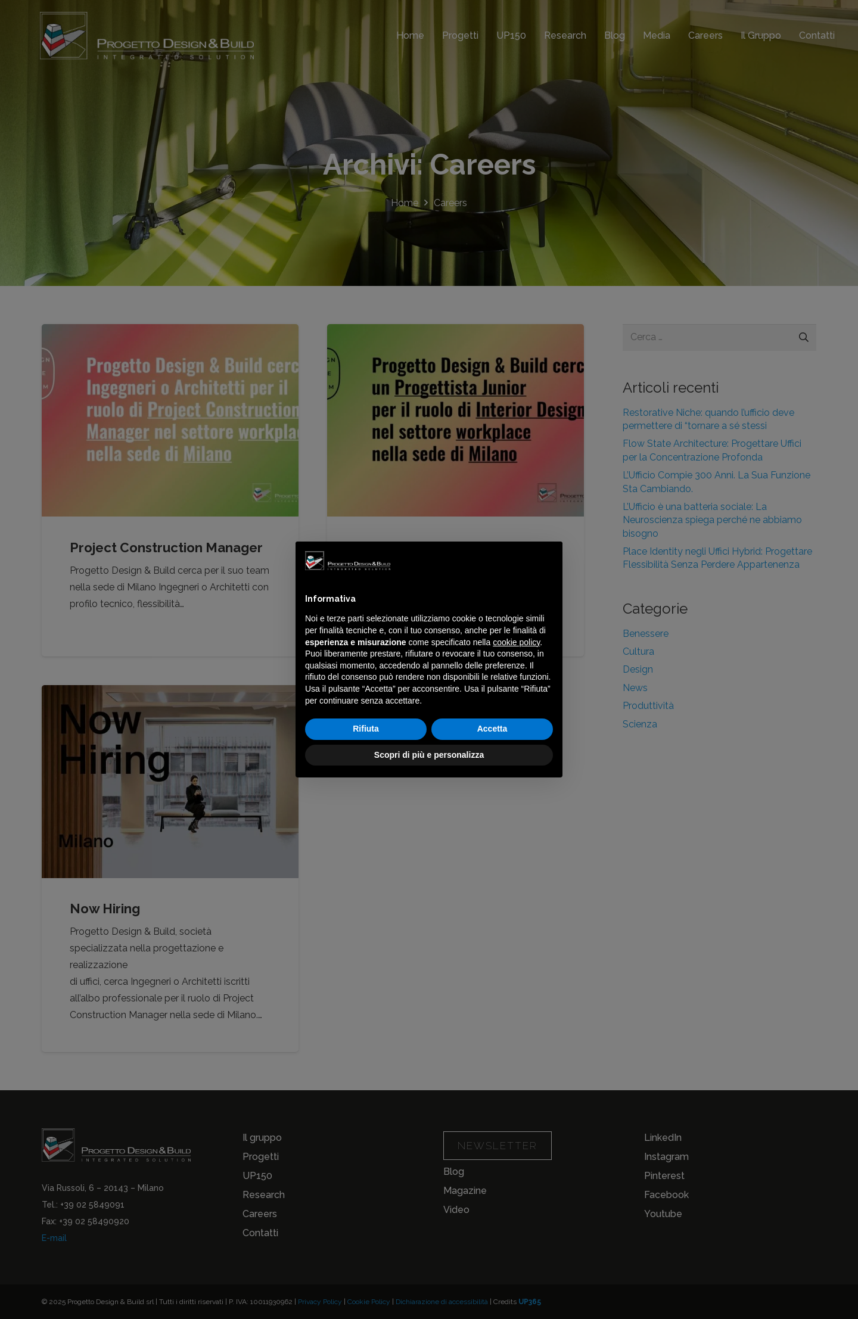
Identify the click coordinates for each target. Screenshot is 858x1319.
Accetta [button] (492, 728)
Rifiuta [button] (366, 728)
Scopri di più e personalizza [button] (429, 755)
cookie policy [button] (516, 642)
